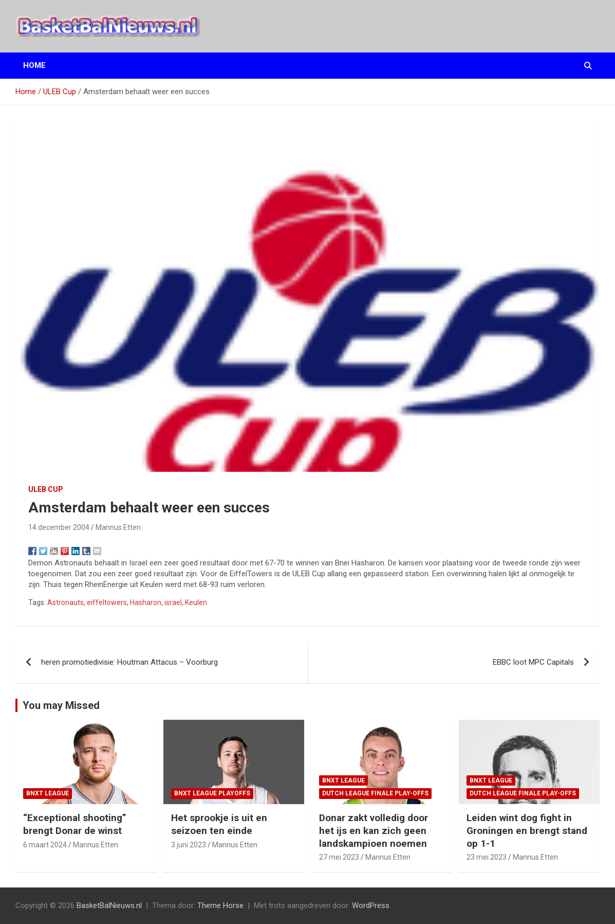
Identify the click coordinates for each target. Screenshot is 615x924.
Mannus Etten (118, 527)
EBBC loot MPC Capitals (533, 662)
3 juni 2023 (188, 845)
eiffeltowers (107, 602)
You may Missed (61, 705)
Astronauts (65, 602)
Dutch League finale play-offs (375, 793)
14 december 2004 (58, 527)
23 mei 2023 (487, 857)
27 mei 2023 (339, 857)
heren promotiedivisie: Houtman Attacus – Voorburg (129, 662)
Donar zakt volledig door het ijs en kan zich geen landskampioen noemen (373, 830)
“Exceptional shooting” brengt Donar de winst (74, 824)
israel (173, 602)
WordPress (370, 905)
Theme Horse (220, 905)
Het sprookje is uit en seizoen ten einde (219, 824)
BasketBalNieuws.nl (109, 905)
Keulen (196, 602)
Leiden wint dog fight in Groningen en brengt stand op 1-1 (527, 830)
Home (34, 65)
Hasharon (145, 602)
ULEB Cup (45, 489)
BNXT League (47, 793)
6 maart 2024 (45, 845)
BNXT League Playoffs (212, 793)
